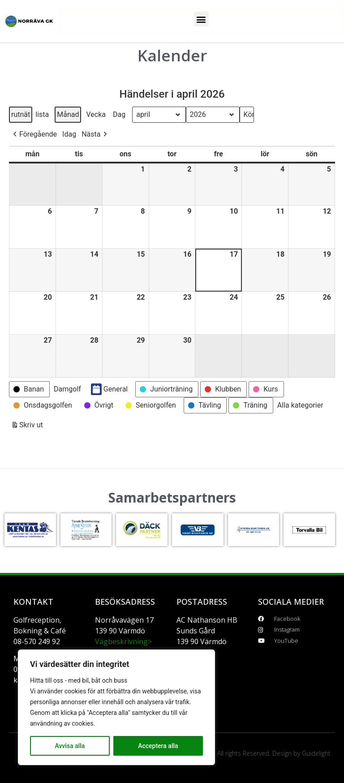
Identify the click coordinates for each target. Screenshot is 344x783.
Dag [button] (119, 114)
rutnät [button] (20, 116)
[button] (201, 19)
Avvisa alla (70, 745)
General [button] (109, 389)
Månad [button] (68, 114)
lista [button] (42, 116)
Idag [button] (69, 134)
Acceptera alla (158, 745)
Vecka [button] (96, 114)
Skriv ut (27, 427)
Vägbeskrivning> (123, 641)
